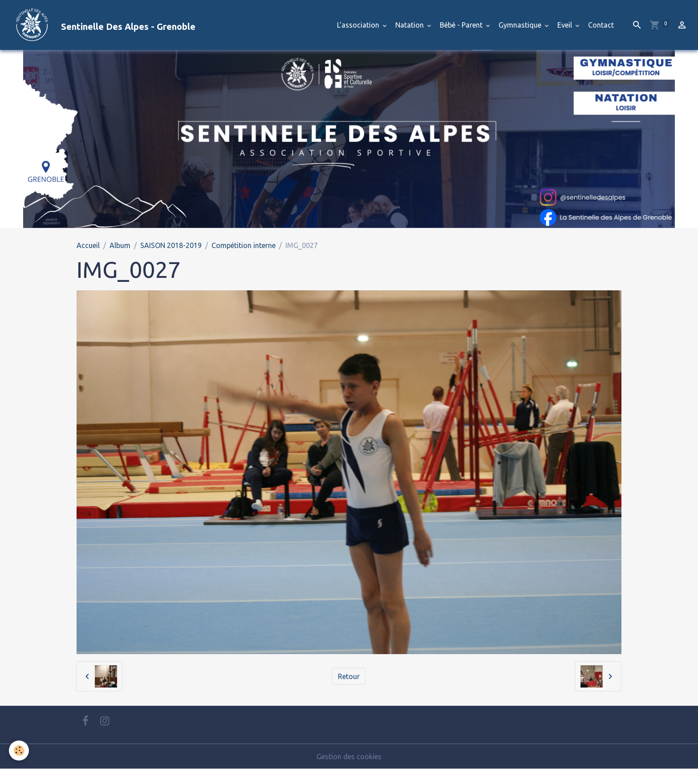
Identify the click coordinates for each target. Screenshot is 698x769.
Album (120, 245)
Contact (601, 25)
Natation (410, 25)
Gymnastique (521, 25)
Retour (349, 676)
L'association (359, 25)
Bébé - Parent (462, 25)
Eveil (565, 25)
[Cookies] (19, 751)
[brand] (101, 25)
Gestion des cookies (349, 757)
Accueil (88, 245)
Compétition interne (243, 245)
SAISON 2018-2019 (171, 245)
